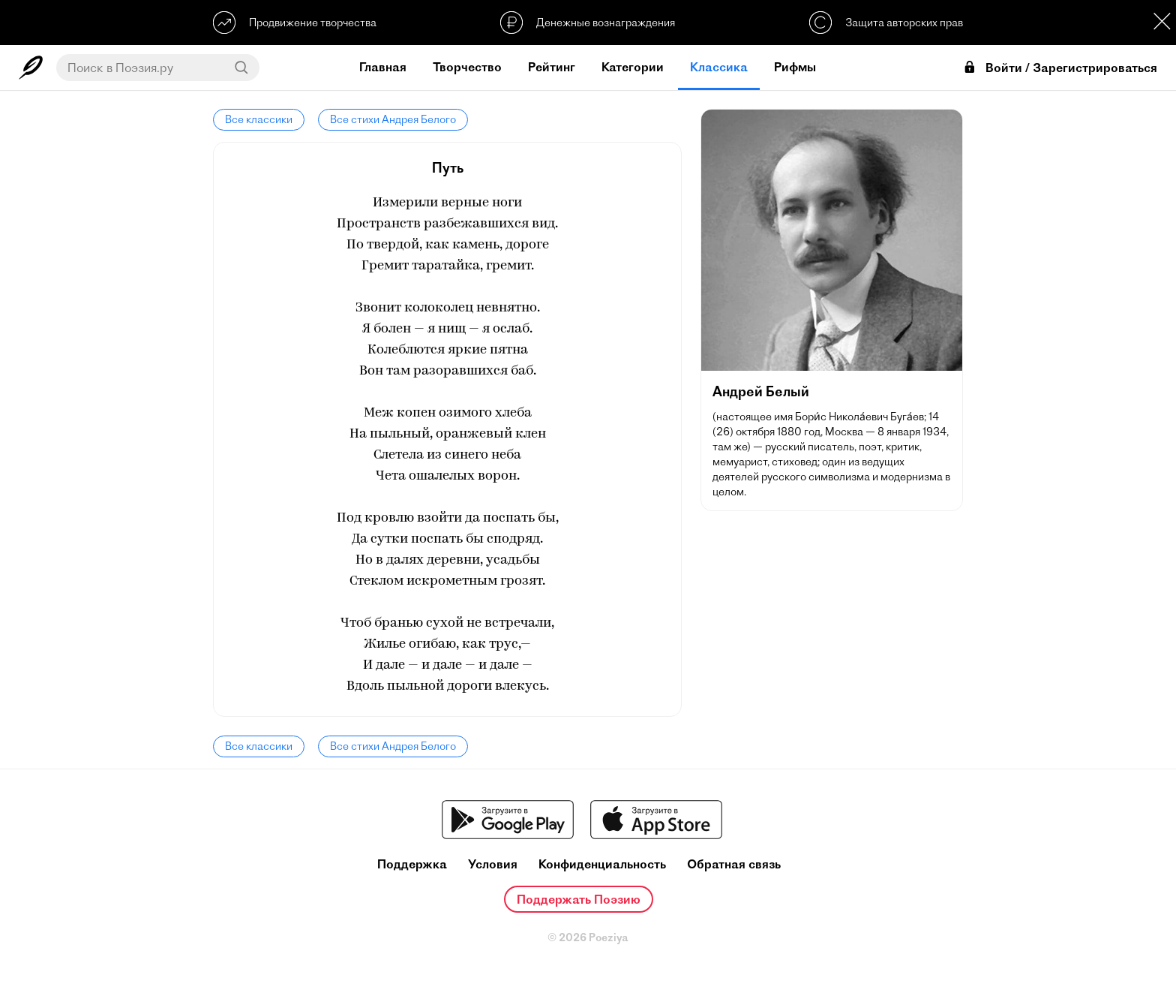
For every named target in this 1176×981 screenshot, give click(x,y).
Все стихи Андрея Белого (393, 119)
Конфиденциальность (602, 864)
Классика (719, 66)
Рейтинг (551, 66)
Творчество (467, 66)
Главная (382, 66)
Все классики (258, 119)
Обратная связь (734, 864)
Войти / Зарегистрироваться (1059, 68)
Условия (493, 864)
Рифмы (795, 66)
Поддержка (412, 864)
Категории (633, 66)
